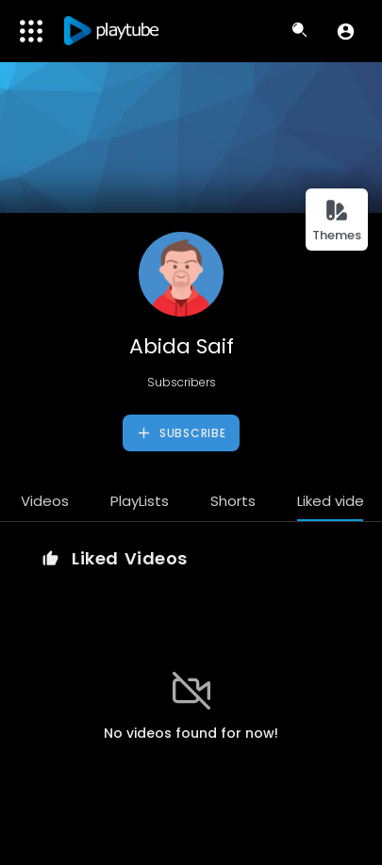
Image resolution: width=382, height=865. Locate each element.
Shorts (233, 501)
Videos (45, 501)
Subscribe (180, 433)
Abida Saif (181, 346)
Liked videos (339, 501)
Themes (336, 221)
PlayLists (139, 501)
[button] (345, 31)
